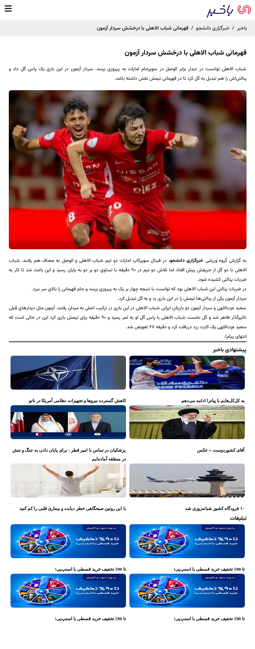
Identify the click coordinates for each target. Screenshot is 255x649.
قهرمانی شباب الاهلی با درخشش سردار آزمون (186, 52)
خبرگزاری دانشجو (213, 28)
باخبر (242, 28)
